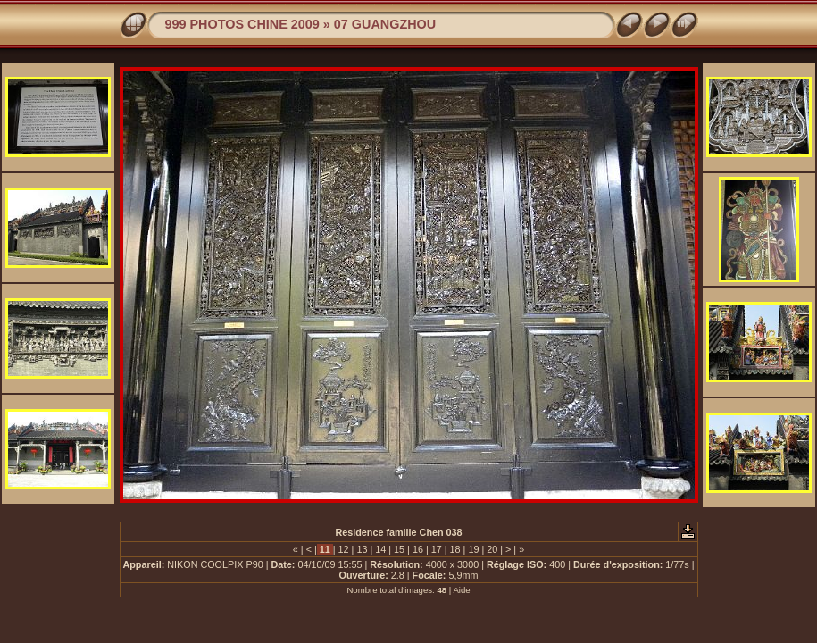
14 (380, 549)
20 (492, 549)
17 (437, 549)
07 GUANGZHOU (385, 24)
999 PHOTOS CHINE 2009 (242, 24)
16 (418, 549)
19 (473, 549)
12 (344, 549)
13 (362, 549)
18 (455, 549)
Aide (461, 590)
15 (399, 549)
